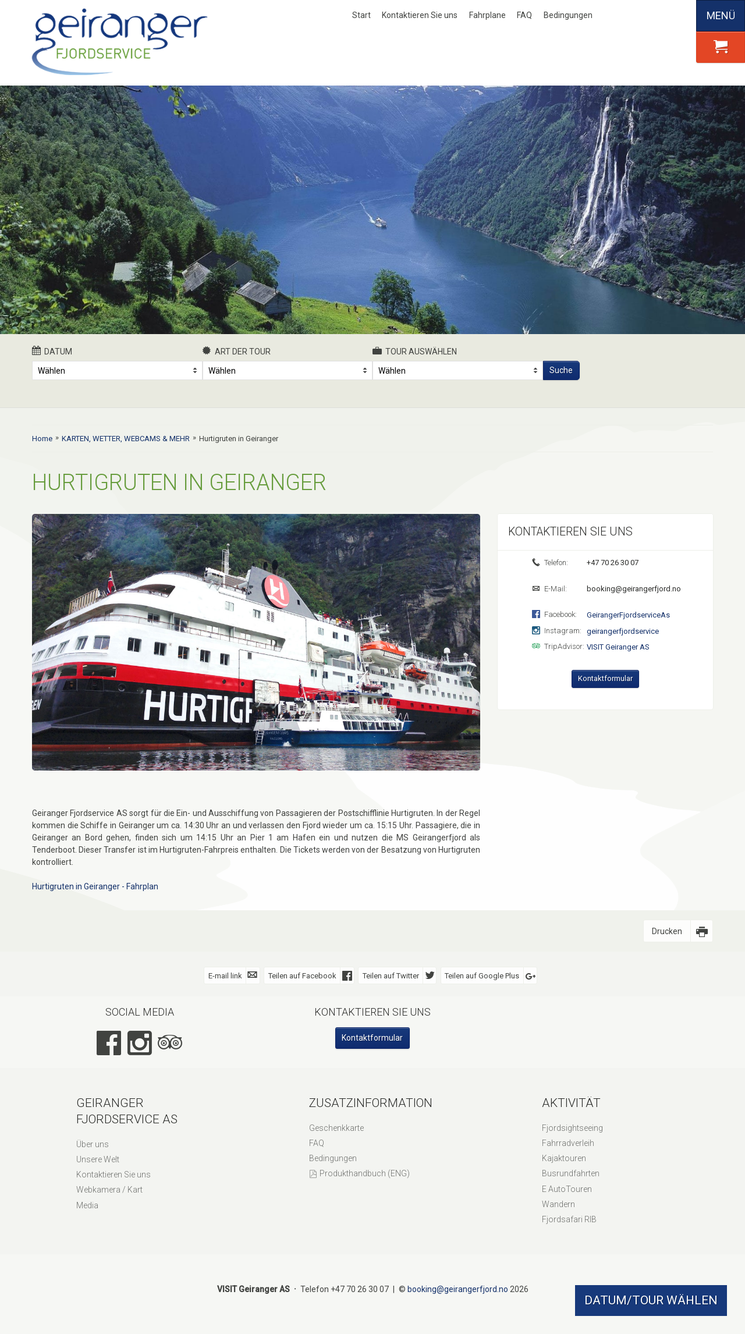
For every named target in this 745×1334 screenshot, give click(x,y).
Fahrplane (487, 15)
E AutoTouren (567, 1189)
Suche (561, 370)
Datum (52, 351)
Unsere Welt (97, 1159)
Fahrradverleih (568, 1143)
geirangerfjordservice (623, 631)
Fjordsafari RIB (569, 1219)
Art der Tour (237, 351)
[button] (720, 47)
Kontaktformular (605, 678)
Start (361, 15)
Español (677, 15)
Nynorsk (620, 15)
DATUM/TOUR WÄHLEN (651, 1300)
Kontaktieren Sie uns (419, 15)
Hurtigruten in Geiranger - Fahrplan (95, 886)
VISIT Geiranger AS (618, 647)
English (639, 15)
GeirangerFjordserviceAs (628, 615)
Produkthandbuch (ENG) (365, 1173)
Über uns (92, 1144)
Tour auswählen (414, 351)
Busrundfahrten (570, 1173)
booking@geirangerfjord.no (633, 588)
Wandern (558, 1204)
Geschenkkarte (336, 1128)
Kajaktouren (564, 1158)
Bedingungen (568, 15)
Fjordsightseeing (572, 1128)
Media (87, 1205)
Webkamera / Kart (109, 1189)
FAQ (524, 15)
